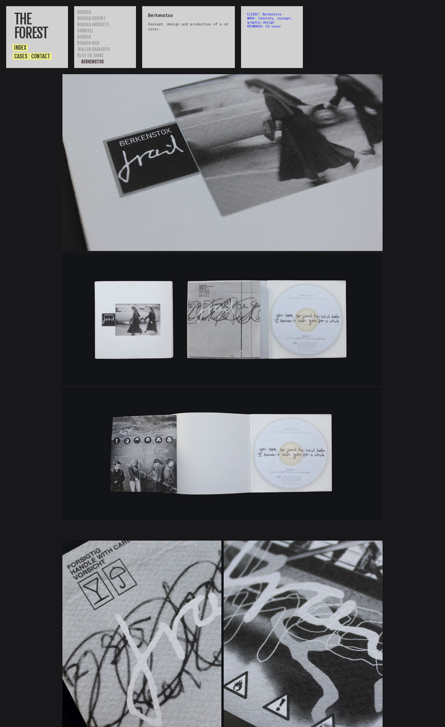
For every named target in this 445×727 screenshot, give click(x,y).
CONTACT (40, 56)
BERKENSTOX (92, 62)
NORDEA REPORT (92, 18)
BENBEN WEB (88, 43)
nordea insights (93, 25)
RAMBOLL (85, 31)
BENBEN (84, 37)
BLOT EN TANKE (90, 55)
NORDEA (84, 12)
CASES (21, 56)
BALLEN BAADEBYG (93, 49)
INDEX (20, 47)
